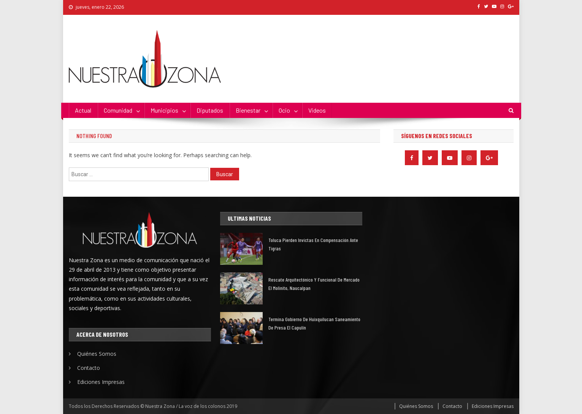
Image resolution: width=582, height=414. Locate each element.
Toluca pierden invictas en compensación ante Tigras (313, 244)
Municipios (164, 110)
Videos (317, 110)
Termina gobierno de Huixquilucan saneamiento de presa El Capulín (314, 323)
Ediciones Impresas (101, 381)
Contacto (88, 367)
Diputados (210, 110)
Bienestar (248, 110)
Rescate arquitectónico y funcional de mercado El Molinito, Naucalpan (314, 283)
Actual (83, 110)
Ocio (284, 110)
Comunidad (118, 110)
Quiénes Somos (96, 353)
